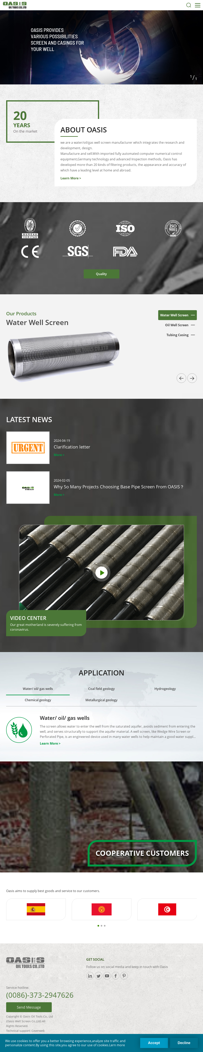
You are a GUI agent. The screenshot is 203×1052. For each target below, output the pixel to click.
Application (101, 673)
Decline (184, 1043)
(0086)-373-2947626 (40, 995)
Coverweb (38, 1031)
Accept (154, 1043)
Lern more (117, 1045)
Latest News (29, 419)
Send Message (29, 1007)
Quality (101, 274)
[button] (181, 378)
